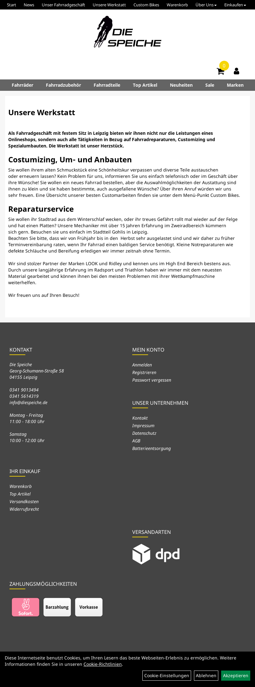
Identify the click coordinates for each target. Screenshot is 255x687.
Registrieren (144, 372)
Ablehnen (206, 675)
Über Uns (206, 5)
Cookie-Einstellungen (166, 675)
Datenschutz (144, 433)
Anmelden (142, 365)
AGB (136, 441)
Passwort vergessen (151, 380)
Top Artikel (145, 85)
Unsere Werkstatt (109, 5)
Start (11, 5)
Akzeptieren (235, 675)
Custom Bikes (146, 5)
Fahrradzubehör (63, 85)
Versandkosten (24, 501)
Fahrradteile (107, 85)
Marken (235, 85)
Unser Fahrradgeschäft (63, 5)
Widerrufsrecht (24, 509)
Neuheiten (181, 85)
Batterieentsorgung (151, 448)
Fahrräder (22, 85)
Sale (209, 85)
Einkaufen (235, 5)
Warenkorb (177, 5)
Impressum (143, 425)
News (29, 5)
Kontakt (140, 418)
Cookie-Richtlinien (103, 664)
